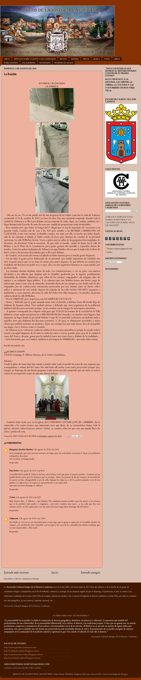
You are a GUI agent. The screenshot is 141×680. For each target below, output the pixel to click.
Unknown (13, 518)
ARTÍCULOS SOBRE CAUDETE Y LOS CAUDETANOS (35, 59)
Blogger (124, 674)
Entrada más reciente (16, 572)
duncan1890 (96, 674)
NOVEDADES (44, 63)
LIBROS (117, 59)
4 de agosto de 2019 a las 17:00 (32, 518)
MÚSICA (96, 59)
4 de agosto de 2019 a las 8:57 (28, 497)
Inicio (54, 572)
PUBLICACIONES (11, 63)
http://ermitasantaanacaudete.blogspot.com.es (23, 654)
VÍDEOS (86, 59)
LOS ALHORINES (28, 63)
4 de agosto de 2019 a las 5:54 (46, 449)
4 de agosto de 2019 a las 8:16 (32, 470)
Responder (13, 462)
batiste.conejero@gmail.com (119, 248)
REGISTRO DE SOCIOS (63, 63)
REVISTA (63, 59)
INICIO (7, 59)
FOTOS (107, 59)
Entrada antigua (90, 572)
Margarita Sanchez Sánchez (21, 449)
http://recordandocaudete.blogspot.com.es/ (22, 658)
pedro (109, 252)
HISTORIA (75, 59)
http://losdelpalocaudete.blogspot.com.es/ (21, 651)
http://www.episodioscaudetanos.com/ (20, 647)
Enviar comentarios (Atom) (27, 578)
